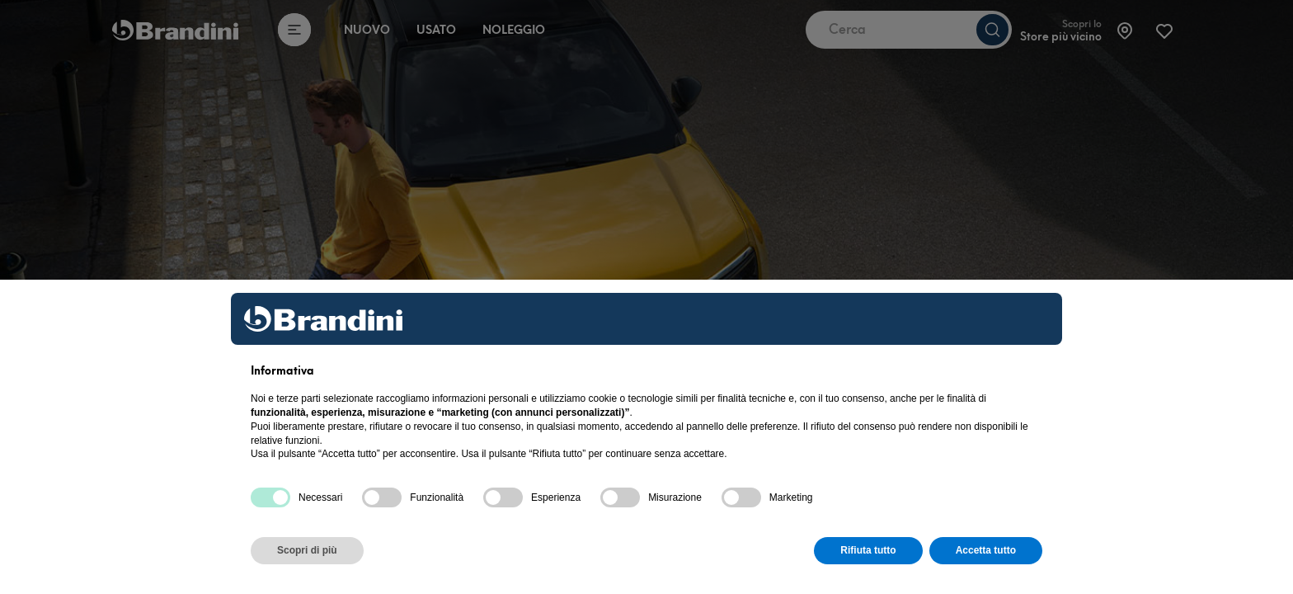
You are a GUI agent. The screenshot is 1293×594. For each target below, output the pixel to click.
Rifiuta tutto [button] (868, 550)
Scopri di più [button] (307, 550)
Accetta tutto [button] (986, 550)
